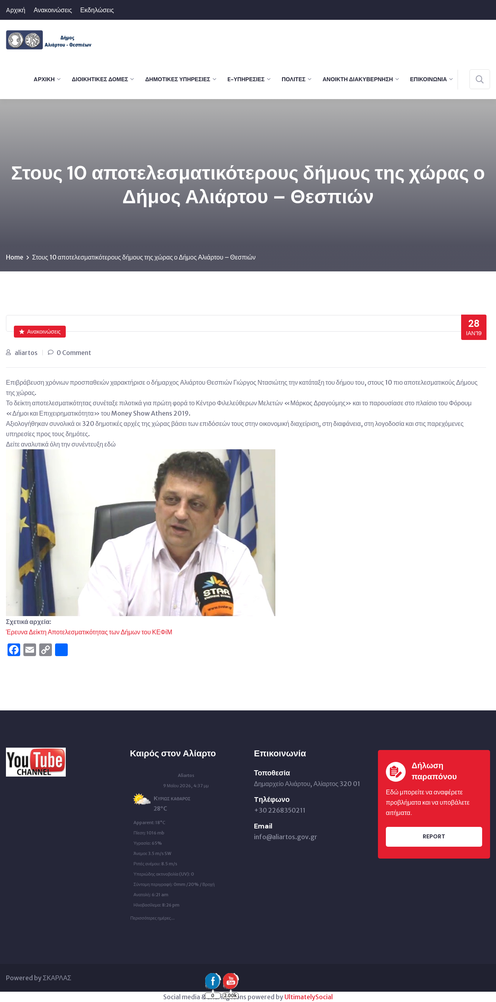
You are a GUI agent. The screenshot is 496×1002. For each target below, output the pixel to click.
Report (434, 836)
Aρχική (15, 10)
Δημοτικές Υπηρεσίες (177, 79)
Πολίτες (293, 79)
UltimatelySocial (308, 997)
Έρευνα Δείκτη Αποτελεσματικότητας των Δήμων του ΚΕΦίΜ (89, 632)
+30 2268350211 (279, 810)
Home (14, 257)
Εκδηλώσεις (97, 10)
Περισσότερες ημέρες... (152, 916)
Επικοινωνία (428, 79)
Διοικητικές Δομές (100, 79)
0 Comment (74, 353)
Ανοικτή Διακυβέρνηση (357, 79)
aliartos (26, 353)
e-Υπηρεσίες (246, 79)
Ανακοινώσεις (53, 10)
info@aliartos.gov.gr (285, 837)
